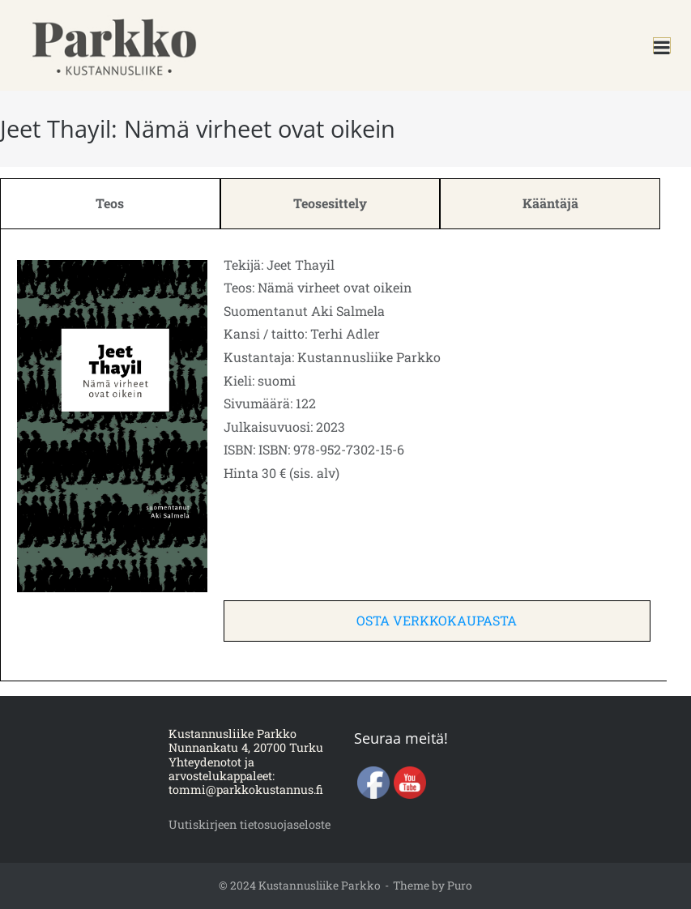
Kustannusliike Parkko (319, 885)
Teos (110, 202)
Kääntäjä (550, 202)
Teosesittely (330, 202)
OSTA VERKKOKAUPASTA (436, 620)
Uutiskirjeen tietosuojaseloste (249, 824)
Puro (459, 885)
